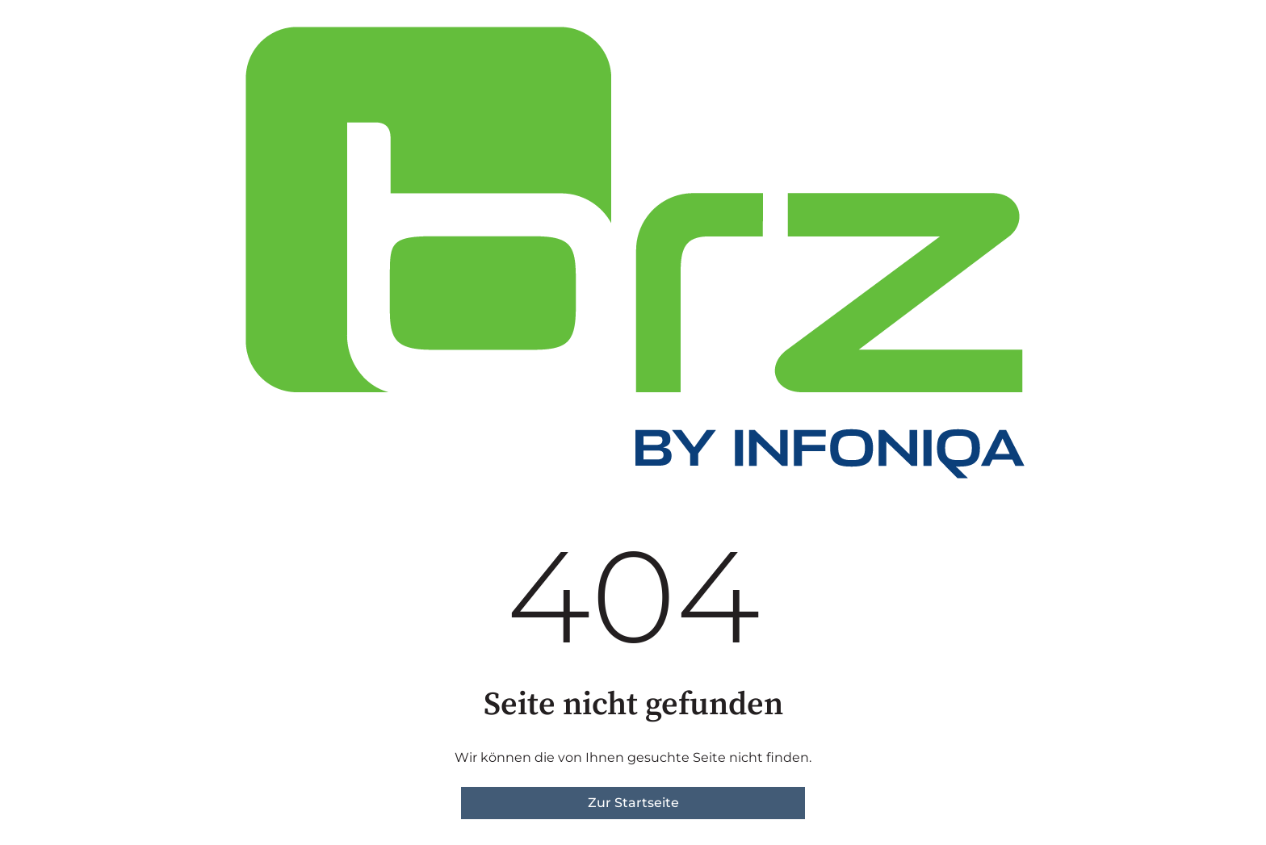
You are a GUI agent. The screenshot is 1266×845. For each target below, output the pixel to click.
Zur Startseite (633, 802)
